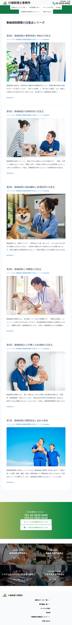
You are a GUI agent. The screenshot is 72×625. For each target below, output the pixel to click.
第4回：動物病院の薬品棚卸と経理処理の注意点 (31, 184)
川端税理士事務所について (30, 10)
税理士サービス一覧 (19, 7)
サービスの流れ (48, 7)
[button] (19, 6)
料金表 (58, 7)
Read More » (11, 94)
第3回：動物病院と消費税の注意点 (24, 266)
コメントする (11, 37)
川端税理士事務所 (19, 3)
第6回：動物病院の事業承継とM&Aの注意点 (29, 33)
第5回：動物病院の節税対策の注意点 (25, 108)
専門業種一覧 (34, 7)
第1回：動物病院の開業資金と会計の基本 (27, 417)
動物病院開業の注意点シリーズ (35, 37)
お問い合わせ (47, 10)
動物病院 (20, 37)
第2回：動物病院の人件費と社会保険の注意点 (30, 342)
